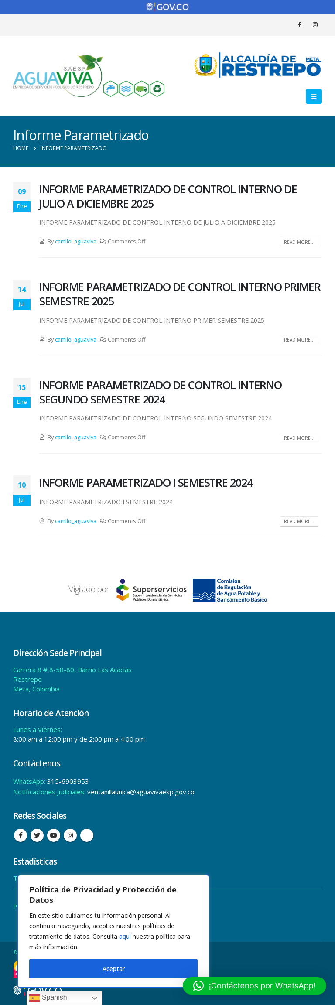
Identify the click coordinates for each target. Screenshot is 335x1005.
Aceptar (114, 968)
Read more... (299, 242)
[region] (113, 931)
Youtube (53, 835)
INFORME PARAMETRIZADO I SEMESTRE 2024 (145, 482)
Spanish (48, 998)
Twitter (37, 835)
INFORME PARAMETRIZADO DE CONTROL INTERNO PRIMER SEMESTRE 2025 (180, 293)
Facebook (20, 835)
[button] (254, 986)
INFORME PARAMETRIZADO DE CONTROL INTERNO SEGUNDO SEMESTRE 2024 (160, 392)
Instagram (70, 835)
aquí (125, 936)
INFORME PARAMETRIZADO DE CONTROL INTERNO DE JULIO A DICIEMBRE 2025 (168, 196)
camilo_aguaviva (75, 241)
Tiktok (86, 835)
